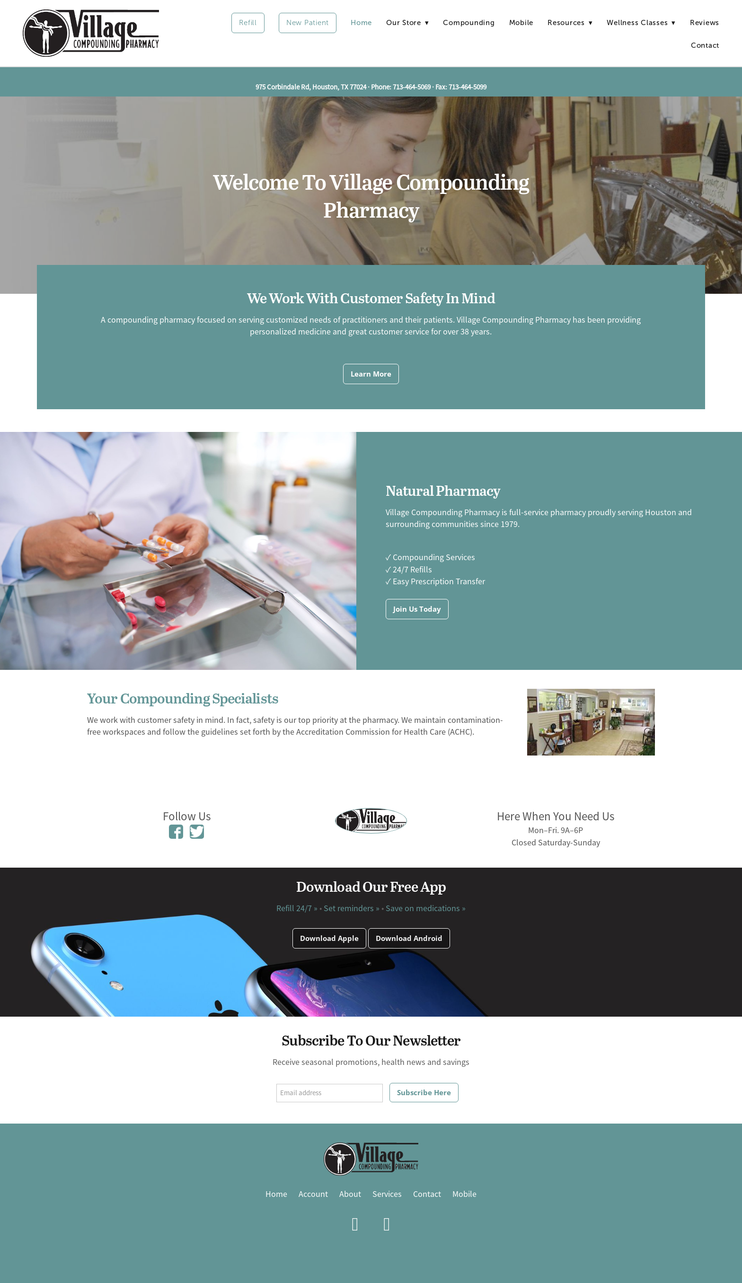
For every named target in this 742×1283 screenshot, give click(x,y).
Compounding (469, 22)
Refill (248, 22)
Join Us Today (417, 609)
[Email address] (329, 1093)
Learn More (371, 374)
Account (313, 1194)
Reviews (704, 22)
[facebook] (355, 1224)
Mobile (521, 22)
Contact (705, 45)
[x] (387, 1224)
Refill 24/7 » (297, 908)
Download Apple (329, 938)
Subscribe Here (424, 1092)
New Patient (307, 22)
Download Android (409, 938)
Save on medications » (426, 908)
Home (361, 22)
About (350, 1194)
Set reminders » (352, 908)
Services (387, 1194)
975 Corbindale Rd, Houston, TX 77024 (311, 86)
